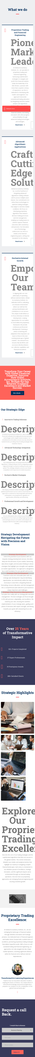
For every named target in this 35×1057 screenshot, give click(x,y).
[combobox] (17, 1030)
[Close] (29, 108)
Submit (16, 1052)
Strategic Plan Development (17, 573)
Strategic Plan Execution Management (17, 592)
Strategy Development (17, 554)
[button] (17, 554)
